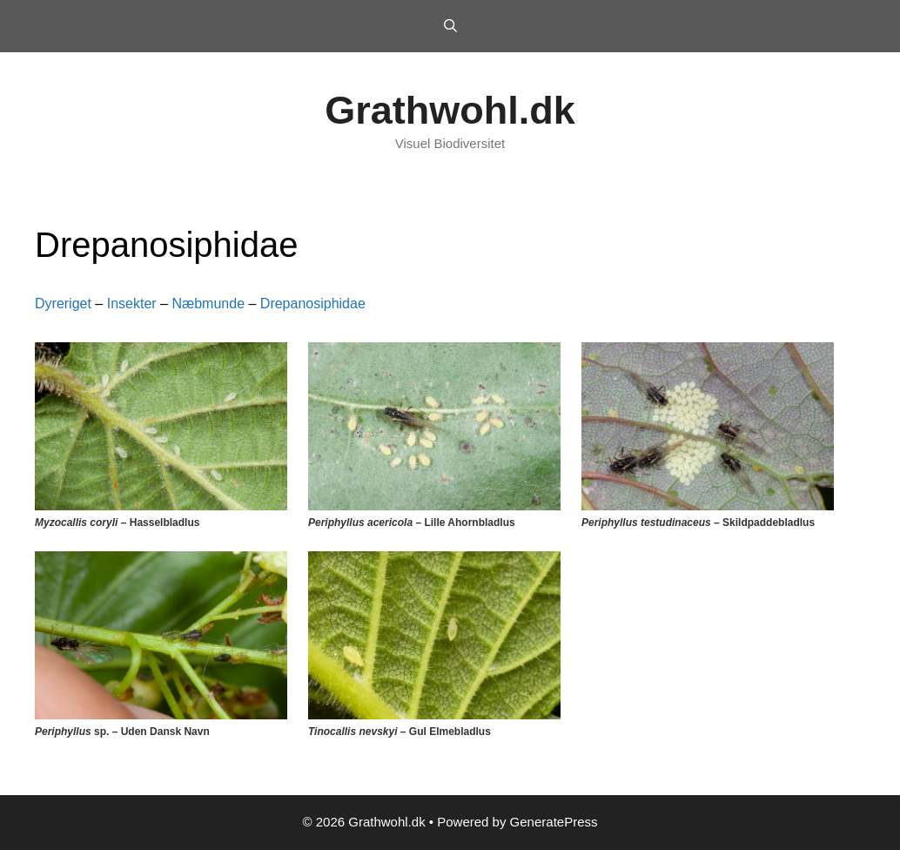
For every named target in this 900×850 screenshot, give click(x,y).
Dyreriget (63, 303)
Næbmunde (208, 303)
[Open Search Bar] (449, 26)
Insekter (132, 303)
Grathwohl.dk (450, 110)
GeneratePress (554, 821)
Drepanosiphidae (313, 303)
